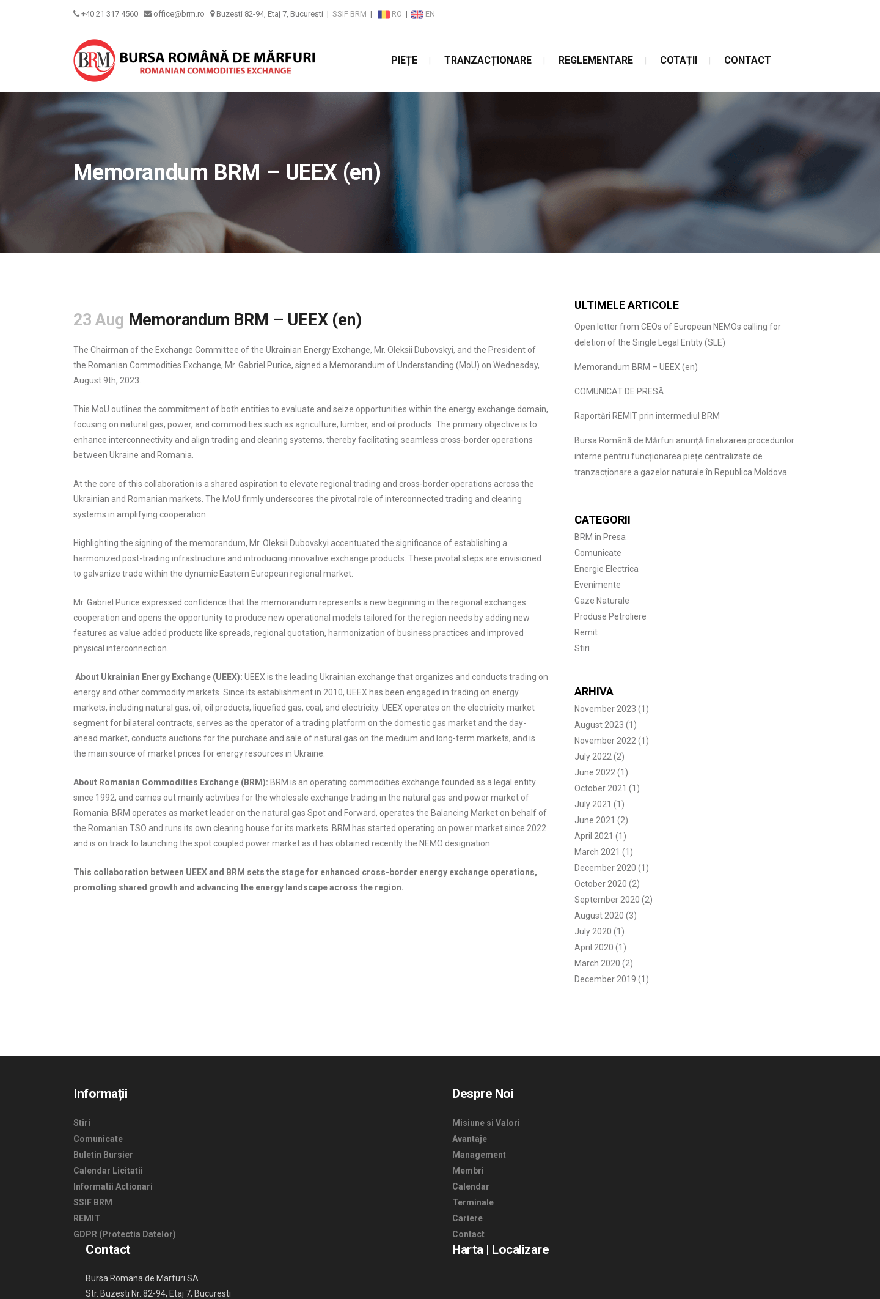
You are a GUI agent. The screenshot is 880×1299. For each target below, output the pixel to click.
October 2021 (600, 788)
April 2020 (594, 947)
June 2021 (594, 820)
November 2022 (605, 741)
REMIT (86, 1218)
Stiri (582, 648)
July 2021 (593, 804)
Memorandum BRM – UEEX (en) (636, 367)
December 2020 (605, 868)
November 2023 (605, 709)
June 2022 (594, 772)
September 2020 (607, 900)
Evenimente (597, 585)
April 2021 (594, 836)
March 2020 (597, 963)
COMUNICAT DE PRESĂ (619, 391)
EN (423, 13)
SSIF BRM (349, 13)
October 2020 (600, 884)
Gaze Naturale (601, 600)
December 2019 (605, 979)
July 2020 (593, 931)
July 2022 (593, 756)
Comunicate (598, 553)
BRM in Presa (600, 537)
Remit (586, 632)
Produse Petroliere (610, 616)
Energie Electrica (606, 569)
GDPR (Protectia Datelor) (124, 1234)
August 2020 (599, 915)
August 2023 (599, 725)
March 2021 (597, 852)
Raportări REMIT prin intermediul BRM (647, 416)
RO (391, 13)
